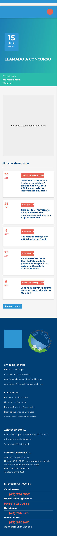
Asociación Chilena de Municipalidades (23, 384)
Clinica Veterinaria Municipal (18, 439)
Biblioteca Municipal (14, 369)
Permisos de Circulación (16, 397)
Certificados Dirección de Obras (20, 416)
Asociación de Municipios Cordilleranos (23, 379)
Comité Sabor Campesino (17, 374)
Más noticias (12, 306)
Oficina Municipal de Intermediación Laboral (26, 434)
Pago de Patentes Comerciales (19, 407)
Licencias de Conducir (15, 402)
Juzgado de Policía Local (16, 444)
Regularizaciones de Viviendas (19, 412)
